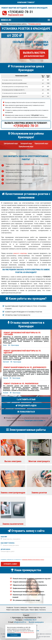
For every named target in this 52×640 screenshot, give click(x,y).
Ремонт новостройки (12, 610)
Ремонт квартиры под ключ (37, 607)
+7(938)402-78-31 (20, 12)
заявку (46, 164)
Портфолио (9, 607)
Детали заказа (5, 549)
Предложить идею (26, 405)
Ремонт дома (24, 610)
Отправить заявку (10, 564)
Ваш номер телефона (7, 543)
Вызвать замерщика (20, 607)
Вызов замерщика (36, 622)
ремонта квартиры (20, 253)
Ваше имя (4, 537)
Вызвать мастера (34, 54)
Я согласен (13, 635)
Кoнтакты (42, 610)
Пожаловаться (26, 412)
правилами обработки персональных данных (33, 559)
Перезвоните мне (15, 15)
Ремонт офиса (34, 610)
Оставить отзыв (26, 399)
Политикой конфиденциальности (25, 632)
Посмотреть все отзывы (35, 420)
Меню (49, 19)
